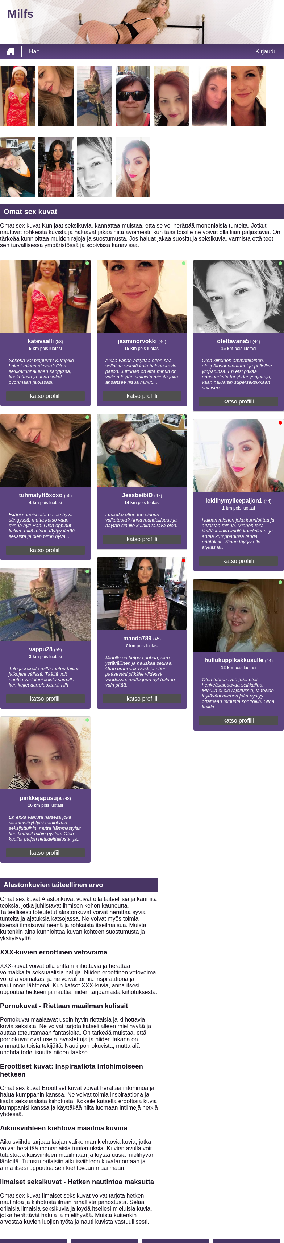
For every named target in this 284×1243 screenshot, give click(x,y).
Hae (34, 51)
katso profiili (45, 396)
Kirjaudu (266, 51)
